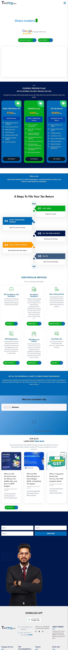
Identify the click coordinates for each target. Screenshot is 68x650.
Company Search (6, 619)
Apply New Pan (39, 617)
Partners (54, 619)
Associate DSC (5, 622)
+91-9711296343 (25, 593)
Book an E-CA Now (24, 40)
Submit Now (31, 323)
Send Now (50, 499)
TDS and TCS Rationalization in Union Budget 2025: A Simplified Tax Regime (34, 445)
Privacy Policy (53, 642)
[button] (34, 585)
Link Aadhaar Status (41, 619)
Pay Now (54, 363)
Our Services (24, 642)
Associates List (5, 617)
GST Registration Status (25, 619)
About (17, 642)
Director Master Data (7, 630)
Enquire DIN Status (6, 625)
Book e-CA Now (54, 323)
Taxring (21, 647)
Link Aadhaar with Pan (41, 622)
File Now (9, 323)
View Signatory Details (7, 627)
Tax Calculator (39, 627)
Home (13, 642)
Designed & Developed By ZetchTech (45, 647)
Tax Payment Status (41, 625)
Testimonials (56, 622)
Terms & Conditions (42, 642)
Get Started (11, 159)
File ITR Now (43, 40)
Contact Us (32, 642)
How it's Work (56, 617)
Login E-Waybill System (24, 621)
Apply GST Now (9, 363)
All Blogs (9, 473)
